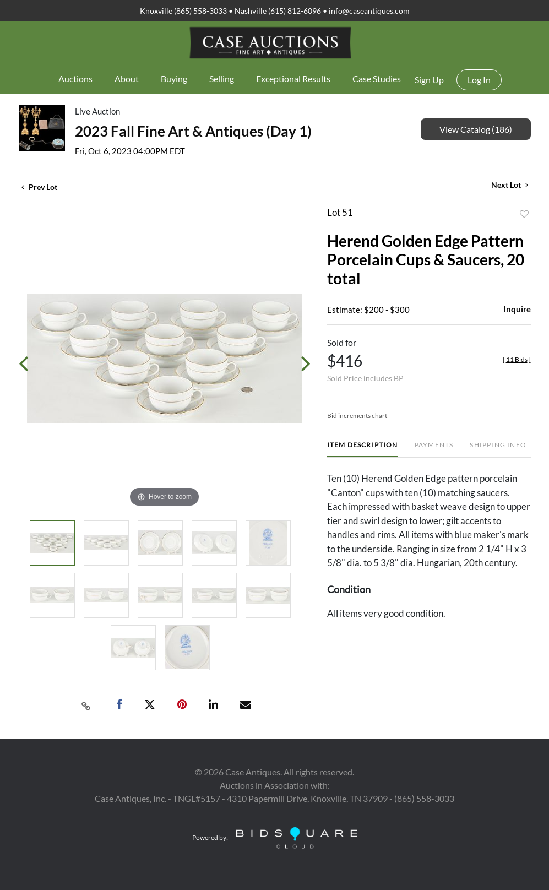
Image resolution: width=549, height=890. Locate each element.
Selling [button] (221, 78)
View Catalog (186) (475, 129)
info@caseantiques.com (369, 10)
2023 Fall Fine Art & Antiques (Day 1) (193, 131)
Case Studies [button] (376, 78)
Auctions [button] (75, 78)
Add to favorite (524, 214)
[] (517, 359)
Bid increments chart (357, 415)
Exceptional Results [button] (293, 78)
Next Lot (509, 184)
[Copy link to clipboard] (86, 705)
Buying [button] (174, 78)
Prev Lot (39, 187)
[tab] (362, 449)
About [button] (127, 78)
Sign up (429, 79)
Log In (479, 79)
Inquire (517, 309)
